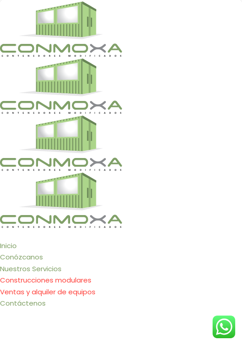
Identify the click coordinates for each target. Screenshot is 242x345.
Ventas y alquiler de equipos (47, 292)
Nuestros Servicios (31, 268)
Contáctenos (23, 303)
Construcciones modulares (45, 280)
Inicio (8, 245)
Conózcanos (21, 257)
